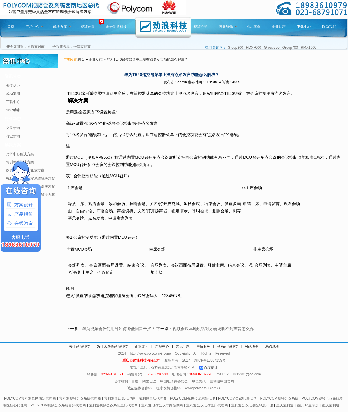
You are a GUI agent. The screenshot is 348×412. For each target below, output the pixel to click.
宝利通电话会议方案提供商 (162, 405)
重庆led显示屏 (308, 405)
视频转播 (88, 27)
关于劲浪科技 (79, 346)
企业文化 (141, 346)
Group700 (290, 48)
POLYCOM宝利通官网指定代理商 (30, 398)
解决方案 (62, 27)
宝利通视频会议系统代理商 (80, 398)
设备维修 (228, 27)
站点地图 (272, 346)
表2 (139, 164)
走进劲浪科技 (116, 27)
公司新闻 (13, 128)
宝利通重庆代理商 (153, 398)
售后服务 (203, 346)
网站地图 (251, 346)
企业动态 (279, 27)
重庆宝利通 (284, 405)
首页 (10, 27)
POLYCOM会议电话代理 (237, 398)
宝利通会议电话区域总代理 (252, 405)
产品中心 (35, 27)
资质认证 (13, 86)
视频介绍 (201, 27)
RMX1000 (308, 48)
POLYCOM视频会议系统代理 (192, 398)
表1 (313, 157)
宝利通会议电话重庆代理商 (207, 405)
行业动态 (13, 118)
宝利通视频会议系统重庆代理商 (113, 405)
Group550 (271, 48)
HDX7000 (253, 48)
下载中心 (304, 27)
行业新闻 (13, 136)
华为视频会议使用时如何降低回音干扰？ (118, 328)
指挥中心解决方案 (20, 154)
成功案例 (253, 27)
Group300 (235, 48)
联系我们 (329, 27)
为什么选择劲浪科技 (112, 346)
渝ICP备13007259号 (210, 360)
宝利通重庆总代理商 (119, 398)
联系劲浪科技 (227, 346)
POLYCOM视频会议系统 (279, 398)
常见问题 (183, 346)
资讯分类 (13, 76)
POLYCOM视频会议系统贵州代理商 (58, 405)
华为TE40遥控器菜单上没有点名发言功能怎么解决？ (147, 59)
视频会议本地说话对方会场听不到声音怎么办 (213, 328)
